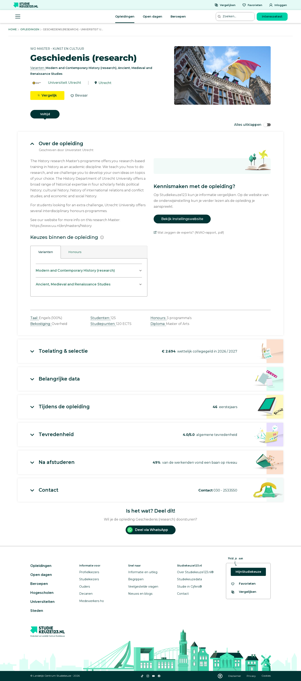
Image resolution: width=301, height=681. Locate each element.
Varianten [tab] (45, 252)
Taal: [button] (34, 318)
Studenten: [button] (101, 318)
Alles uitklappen (252, 125)
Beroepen (178, 16)
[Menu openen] (17, 16)
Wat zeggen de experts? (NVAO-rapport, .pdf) (189, 232)
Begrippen (136, 579)
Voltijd (45, 114)
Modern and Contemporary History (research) (75, 270)
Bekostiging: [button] (41, 324)
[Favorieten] (252, 5)
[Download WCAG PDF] (220, 675)
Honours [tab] (75, 252)
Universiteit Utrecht (64, 83)
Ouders (84, 586)
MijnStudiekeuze (248, 572)
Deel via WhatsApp (147, 530)
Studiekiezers (89, 579)
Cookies (266, 675)
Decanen (86, 594)
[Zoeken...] (235, 16)
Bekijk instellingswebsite (182, 219)
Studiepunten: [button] (103, 324)
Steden (36, 611)
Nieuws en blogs (140, 594)
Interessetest (272, 16)
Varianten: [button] (38, 68)
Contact (183, 594)
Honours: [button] (158, 318)
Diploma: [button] (158, 324)
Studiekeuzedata (189, 579)
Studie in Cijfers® (189, 586)
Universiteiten (42, 602)
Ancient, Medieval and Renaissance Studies (73, 284)
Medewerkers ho (91, 601)
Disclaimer (235, 675)
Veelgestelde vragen (143, 586)
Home (12, 29)
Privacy (251, 675)
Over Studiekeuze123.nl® (195, 572)
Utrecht (104, 83)
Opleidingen (124, 16)
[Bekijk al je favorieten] (243, 584)
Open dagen (152, 16)
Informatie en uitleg (142, 572)
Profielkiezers (89, 572)
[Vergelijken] (225, 5)
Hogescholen (42, 593)
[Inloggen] (278, 5)
